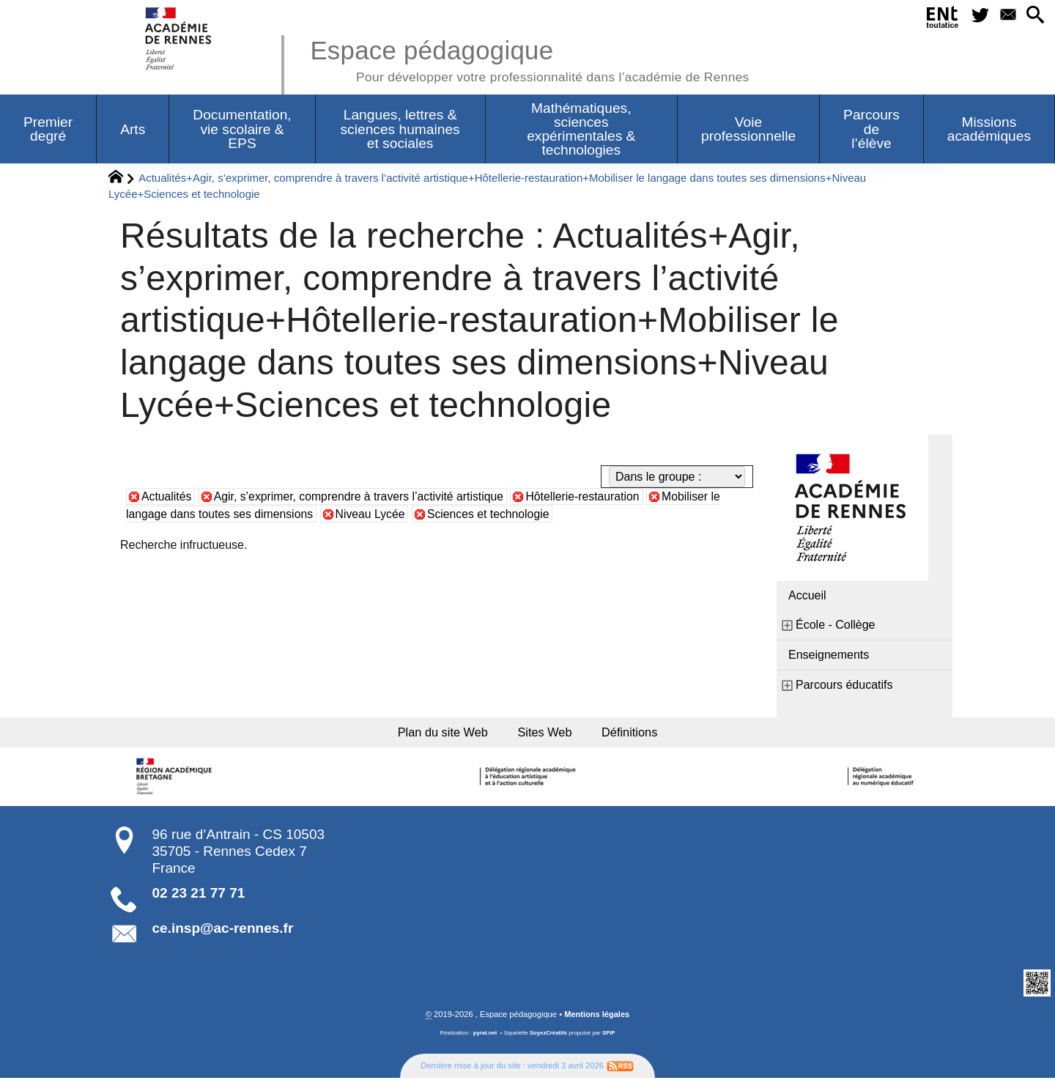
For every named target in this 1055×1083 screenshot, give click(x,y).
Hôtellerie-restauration (587, 496)
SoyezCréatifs (549, 1038)
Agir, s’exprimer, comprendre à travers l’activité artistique (361, 496)
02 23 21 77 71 (198, 897)
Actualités (166, 496)
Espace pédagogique (532, 58)
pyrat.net (485, 1038)
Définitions (645, 734)
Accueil (807, 595)
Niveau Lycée (373, 514)
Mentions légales (597, 1019)
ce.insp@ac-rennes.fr (223, 933)
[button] (1033, 17)
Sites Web (548, 734)
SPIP (608, 1038)
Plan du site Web (431, 734)
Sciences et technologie (493, 514)
